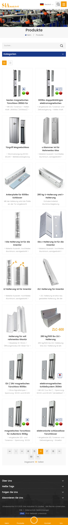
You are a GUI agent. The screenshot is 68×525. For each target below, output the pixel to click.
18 (53, 451)
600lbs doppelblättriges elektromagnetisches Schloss (50, 102)
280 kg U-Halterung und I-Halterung (50, 196)
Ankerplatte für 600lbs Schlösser (17, 196)
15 (34, 451)
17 (47, 451)
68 (31, 456)
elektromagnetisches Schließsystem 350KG (51, 385)
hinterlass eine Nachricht (34, 520)
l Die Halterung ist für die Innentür (17, 243)
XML (20, 510)
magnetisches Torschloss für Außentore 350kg (17, 432)
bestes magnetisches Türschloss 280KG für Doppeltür (17, 102)
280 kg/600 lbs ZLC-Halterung (51, 338)
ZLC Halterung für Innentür (50, 289)
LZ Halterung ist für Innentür (17, 289)
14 (28, 451)
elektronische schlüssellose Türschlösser (51, 432)
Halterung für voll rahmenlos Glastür (17, 338)
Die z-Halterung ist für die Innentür (51, 243)
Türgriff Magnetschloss (17, 147)
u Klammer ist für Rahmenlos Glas (50, 149)
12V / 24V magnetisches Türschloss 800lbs (17, 385)
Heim (28, 35)
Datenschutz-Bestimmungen (37, 510)
